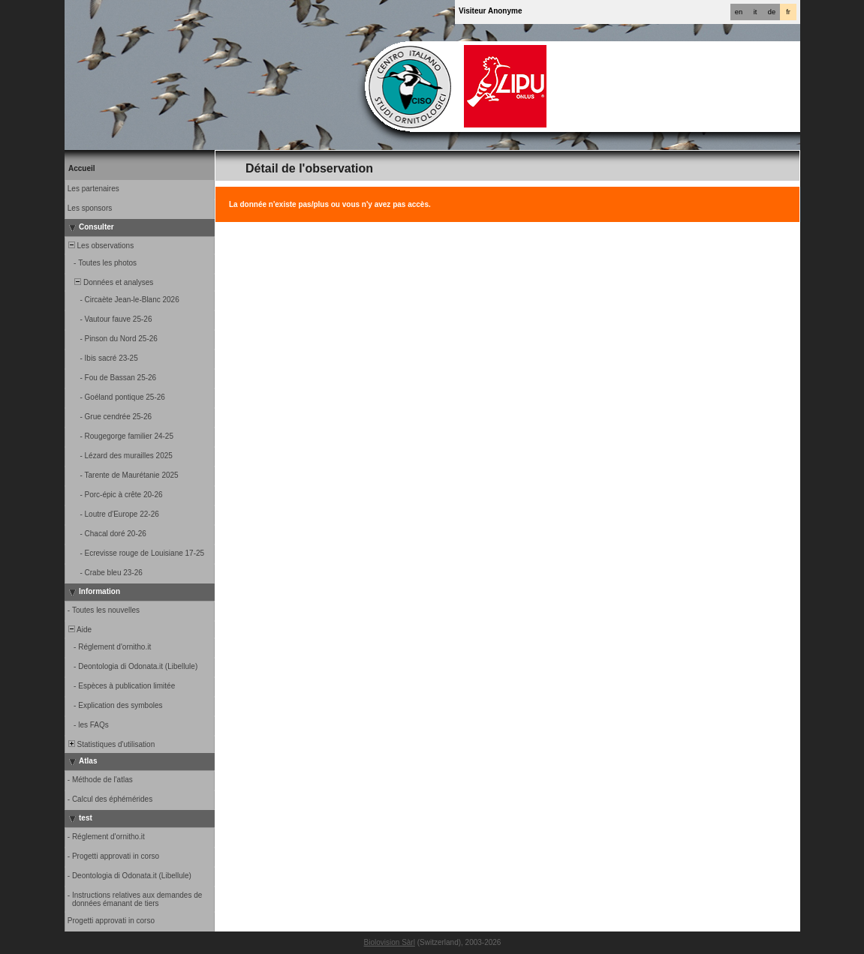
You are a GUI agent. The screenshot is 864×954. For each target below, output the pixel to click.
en (738, 12)
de (771, 12)
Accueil (81, 168)
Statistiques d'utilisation (110, 744)
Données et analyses (109, 282)
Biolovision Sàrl (389, 942)
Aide (79, 630)
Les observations (100, 246)
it (755, 12)
